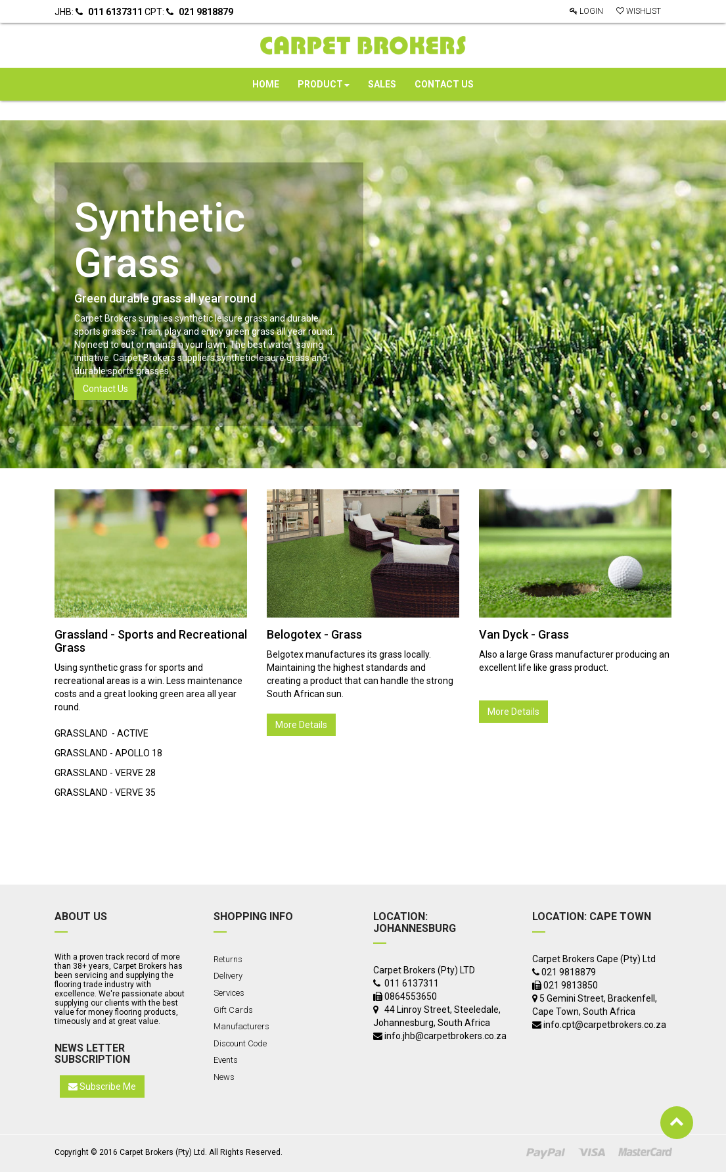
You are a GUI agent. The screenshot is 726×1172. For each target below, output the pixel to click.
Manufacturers (241, 1026)
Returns (228, 959)
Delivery (228, 976)
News (224, 1077)
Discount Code (240, 1043)
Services (229, 993)
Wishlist (638, 11)
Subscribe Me (102, 1086)
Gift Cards (233, 1010)
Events (226, 1060)
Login (586, 11)
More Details (301, 725)
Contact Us (105, 388)
